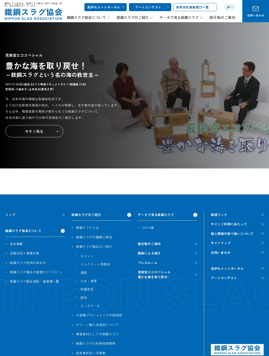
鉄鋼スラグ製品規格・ (34, 281)
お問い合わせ (255, 15)
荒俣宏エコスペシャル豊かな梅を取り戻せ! (154, 274)
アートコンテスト (148, 7)
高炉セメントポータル (103, 7)
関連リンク (219, 214)
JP (228, 7)
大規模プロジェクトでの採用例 (99, 315)
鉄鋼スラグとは (87, 227)
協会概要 (16, 244)
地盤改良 (87, 289)
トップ (10, 214)
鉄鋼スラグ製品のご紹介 (94, 246)
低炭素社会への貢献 (91, 353)
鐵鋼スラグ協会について (23, 230)
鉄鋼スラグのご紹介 (86, 214)
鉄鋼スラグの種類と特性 (94, 237)
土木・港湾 (88, 281)
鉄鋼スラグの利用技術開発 (96, 343)
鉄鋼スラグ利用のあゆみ (28, 262)
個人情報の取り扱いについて (232, 233)
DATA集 (148, 227)
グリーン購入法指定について (97, 324)
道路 (83, 272)
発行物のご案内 (149, 244)
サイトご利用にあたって (229, 224)
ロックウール (90, 306)
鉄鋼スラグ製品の (36, 272)
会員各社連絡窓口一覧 (192, 7)
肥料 (83, 297)
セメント (87, 256)
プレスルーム (148, 262)
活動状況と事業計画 (24, 253)
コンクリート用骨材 (95, 264)
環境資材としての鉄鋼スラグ (97, 334)
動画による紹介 (149, 253)
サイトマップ (221, 243)
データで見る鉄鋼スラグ (156, 214)
